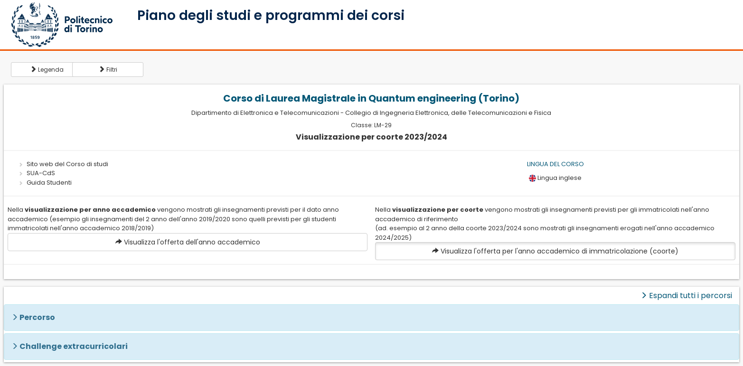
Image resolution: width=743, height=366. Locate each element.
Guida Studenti (49, 182)
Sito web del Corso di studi (67, 164)
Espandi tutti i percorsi (686, 295)
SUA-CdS (41, 173)
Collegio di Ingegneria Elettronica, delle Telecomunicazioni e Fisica (448, 112)
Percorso (37, 317)
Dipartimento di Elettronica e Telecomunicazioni (265, 112)
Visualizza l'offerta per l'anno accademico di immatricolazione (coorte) (555, 251)
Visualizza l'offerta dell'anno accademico (187, 242)
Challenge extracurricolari (73, 346)
